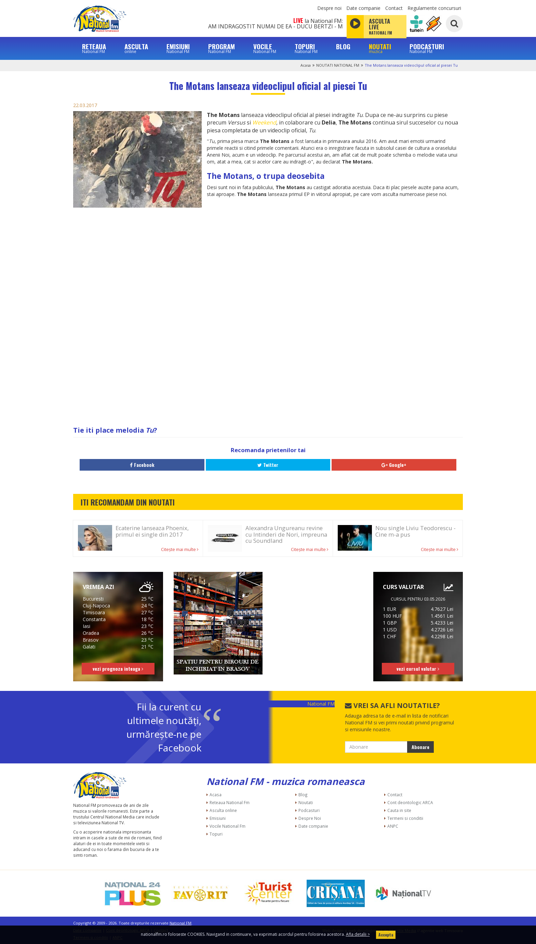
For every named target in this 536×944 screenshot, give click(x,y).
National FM (321, 703)
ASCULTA (136, 48)
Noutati (305, 802)
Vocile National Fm (227, 826)
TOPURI (306, 48)
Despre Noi (309, 818)
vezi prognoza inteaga (118, 668)
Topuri (216, 834)
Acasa (305, 65)
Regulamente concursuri (434, 8)
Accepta (385, 935)
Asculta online (223, 810)
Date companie (363, 8)
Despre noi (329, 8)
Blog (303, 794)
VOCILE (264, 48)
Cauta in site (399, 810)
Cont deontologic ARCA (410, 802)
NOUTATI (380, 48)
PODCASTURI (427, 48)
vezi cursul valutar (418, 668)
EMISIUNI (178, 48)
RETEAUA (94, 48)
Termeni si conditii (405, 818)
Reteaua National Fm (230, 802)
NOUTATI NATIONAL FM (337, 65)
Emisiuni (218, 818)
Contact (394, 8)
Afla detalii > (358, 934)
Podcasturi (309, 810)
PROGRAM (221, 48)
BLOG (343, 46)
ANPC (392, 826)
